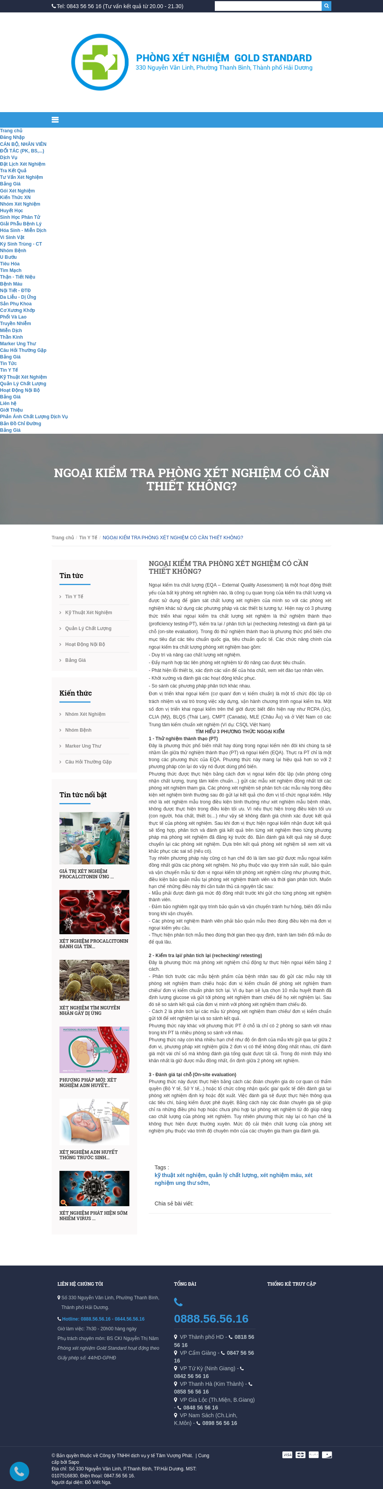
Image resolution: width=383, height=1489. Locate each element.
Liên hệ (8, 403)
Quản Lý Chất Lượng (23, 383)
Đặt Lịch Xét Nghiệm (22, 164)
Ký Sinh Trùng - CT (21, 244)
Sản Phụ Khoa (15, 303)
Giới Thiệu (11, 410)
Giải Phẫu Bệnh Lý (21, 224)
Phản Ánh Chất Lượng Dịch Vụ (34, 416)
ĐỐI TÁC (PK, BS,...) (22, 151)
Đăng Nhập (12, 137)
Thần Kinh (11, 337)
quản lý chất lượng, (234, 1175)
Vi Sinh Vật (12, 237)
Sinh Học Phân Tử (20, 217)
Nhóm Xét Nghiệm (20, 204)
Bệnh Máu (11, 284)
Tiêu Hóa (9, 264)
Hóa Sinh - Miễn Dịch (23, 230)
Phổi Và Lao (13, 317)
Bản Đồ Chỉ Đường (20, 423)
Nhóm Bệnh (13, 250)
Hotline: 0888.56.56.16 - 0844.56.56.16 (103, 1319)
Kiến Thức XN (15, 197)
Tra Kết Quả (13, 170)
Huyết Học (11, 210)
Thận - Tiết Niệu (17, 277)
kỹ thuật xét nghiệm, (182, 1175)
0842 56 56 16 (191, 1376)
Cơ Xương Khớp (17, 310)
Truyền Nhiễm (15, 323)
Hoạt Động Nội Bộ (20, 390)
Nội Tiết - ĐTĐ (15, 290)
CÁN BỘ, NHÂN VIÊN (23, 144)
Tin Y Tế (9, 370)
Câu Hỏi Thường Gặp (23, 350)
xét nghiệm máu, (282, 1175)
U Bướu (8, 257)
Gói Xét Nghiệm (17, 191)
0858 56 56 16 (191, 1392)
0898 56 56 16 (219, 1423)
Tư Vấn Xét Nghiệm (21, 177)
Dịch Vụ (8, 157)
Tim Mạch (10, 270)
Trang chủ (11, 130)
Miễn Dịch (11, 330)
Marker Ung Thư (18, 343)
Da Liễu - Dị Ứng (18, 297)
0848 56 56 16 (200, 1407)
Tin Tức (8, 363)
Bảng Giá (10, 184)
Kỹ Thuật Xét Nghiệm (23, 377)
